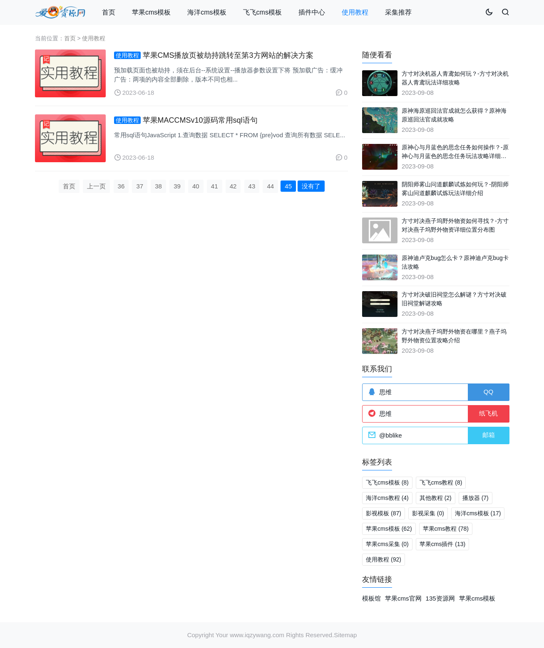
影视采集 (428, 513)
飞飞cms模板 (262, 12)
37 (139, 186)
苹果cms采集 (387, 544)
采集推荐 (398, 12)
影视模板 (383, 513)
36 (121, 186)
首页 (108, 12)
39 (177, 186)
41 (214, 186)
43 (252, 186)
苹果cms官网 (403, 598)
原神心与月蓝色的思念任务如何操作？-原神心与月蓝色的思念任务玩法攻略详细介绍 (455, 156)
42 (233, 186)
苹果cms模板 (151, 12)
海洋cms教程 (387, 498)
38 (158, 186)
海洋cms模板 (206, 12)
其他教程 (436, 498)
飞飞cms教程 (441, 482)
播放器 (475, 498)
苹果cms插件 (442, 544)
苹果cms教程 (446, 528)
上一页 (96, 186)
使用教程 (355, 12)
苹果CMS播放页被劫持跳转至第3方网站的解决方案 (228, 55)
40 (195, 186)
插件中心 (311, 12)
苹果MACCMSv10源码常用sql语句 (200, 120)
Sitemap (345, 634)
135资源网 (440, 598)
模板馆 (371, 598)
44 (270, 186)
